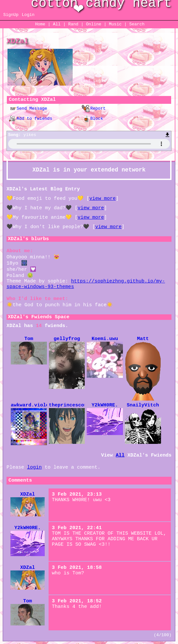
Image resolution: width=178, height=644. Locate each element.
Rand (73, 24)
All (58, 24)
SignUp (11, 14)
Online (93, 24)
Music (115, 24)
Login (28, 14)
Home (40, 24)
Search (136, 24)
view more (102, 198)
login (34, 467)
